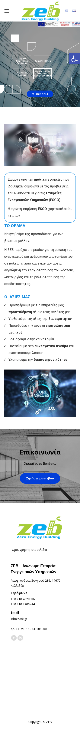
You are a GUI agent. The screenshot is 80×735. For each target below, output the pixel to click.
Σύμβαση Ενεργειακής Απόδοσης (22, 61)
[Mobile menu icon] (6, 10)
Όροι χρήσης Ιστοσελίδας (29, 550)
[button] (74, 58)
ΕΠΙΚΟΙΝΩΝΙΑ (40, 94)
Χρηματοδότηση (43, 61)
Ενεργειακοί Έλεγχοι (22, 74)
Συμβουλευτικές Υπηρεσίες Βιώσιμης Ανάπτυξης (43, 73)
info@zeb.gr (19, 619)
